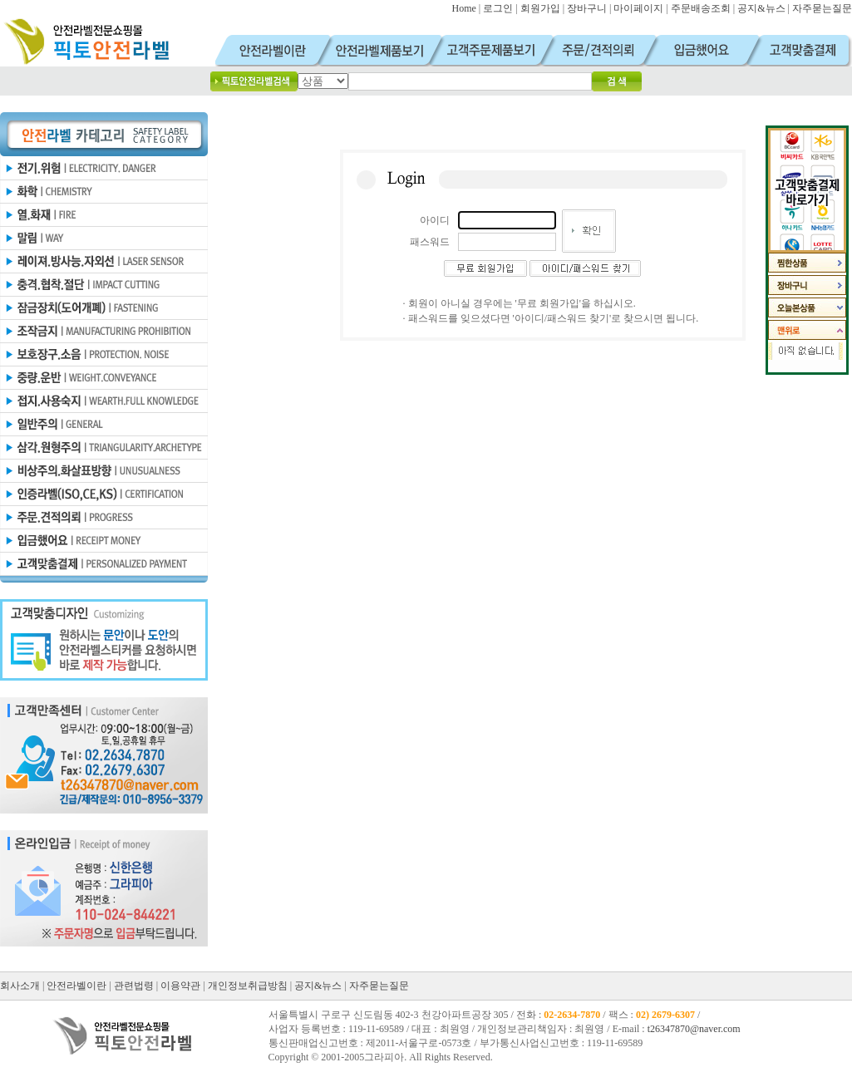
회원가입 (540, 8)
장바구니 (587, 8)
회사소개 (20, 985)
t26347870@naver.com (694, 1029)
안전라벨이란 (76, 985)
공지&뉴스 (761, 8)
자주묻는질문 (822, 8)
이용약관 (180, 985)
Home (463, 8)
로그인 (498, 8)
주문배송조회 (701, 8)
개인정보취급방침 (248, 985)
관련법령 (134, 985)
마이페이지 (638, 8)
